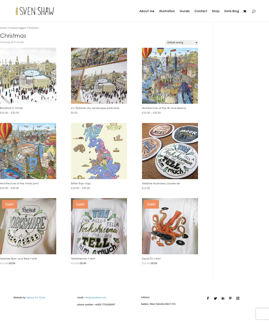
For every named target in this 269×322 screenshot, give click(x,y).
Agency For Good (35, 297)
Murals (185, 11)
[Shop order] (181, 42)
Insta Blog (231, 11)
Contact (200, 11)
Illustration (167, 11)
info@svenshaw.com (95, 297)
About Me (146, 11)
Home (3, 27)
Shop (215, 11)
